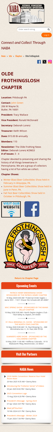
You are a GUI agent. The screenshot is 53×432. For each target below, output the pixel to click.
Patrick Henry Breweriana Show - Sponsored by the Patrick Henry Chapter (26, 293)
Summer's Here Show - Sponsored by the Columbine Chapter (26, 337)
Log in (46, 35)
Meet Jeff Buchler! (14, 408)
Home (3, 56)
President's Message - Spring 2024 (22, 401)
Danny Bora (31, 381)
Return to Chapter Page (26, 278)
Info (10, 56)
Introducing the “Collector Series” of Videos (25, 386)
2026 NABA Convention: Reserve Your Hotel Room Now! (26, 377)
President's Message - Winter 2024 (22, 415)
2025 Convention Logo (17, 393)
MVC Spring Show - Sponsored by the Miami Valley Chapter (26, 308)
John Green (17, 102)
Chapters (18, 56)
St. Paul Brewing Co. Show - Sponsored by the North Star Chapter (26, 323)
